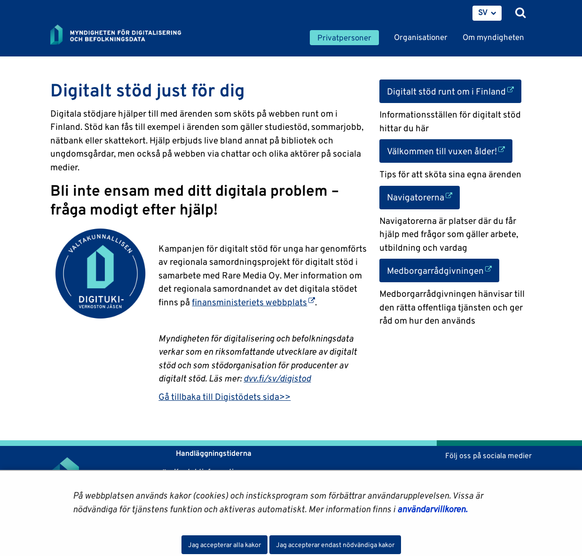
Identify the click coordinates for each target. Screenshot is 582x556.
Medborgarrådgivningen (443, 269)
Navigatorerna (423, 196)
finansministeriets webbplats (253, 302)
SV (483, 12)
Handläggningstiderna (213, 453)
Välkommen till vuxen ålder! (449, 150)
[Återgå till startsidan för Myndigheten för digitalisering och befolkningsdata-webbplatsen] (121, 35)
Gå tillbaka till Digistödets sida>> (224, 396)
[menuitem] (487, 13)
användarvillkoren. (432, 509)
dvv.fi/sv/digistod (277, 378)
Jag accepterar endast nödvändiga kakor (335, 544)
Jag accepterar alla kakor (224, 544)
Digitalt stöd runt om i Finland (454, 90)
